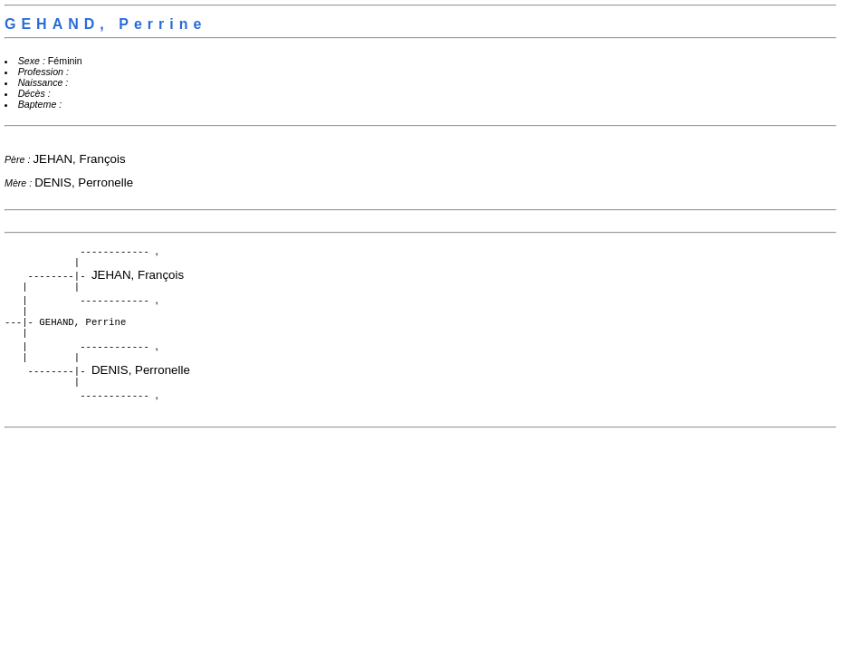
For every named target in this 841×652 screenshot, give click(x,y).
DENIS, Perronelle (83, 182)
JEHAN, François (79, 159)
